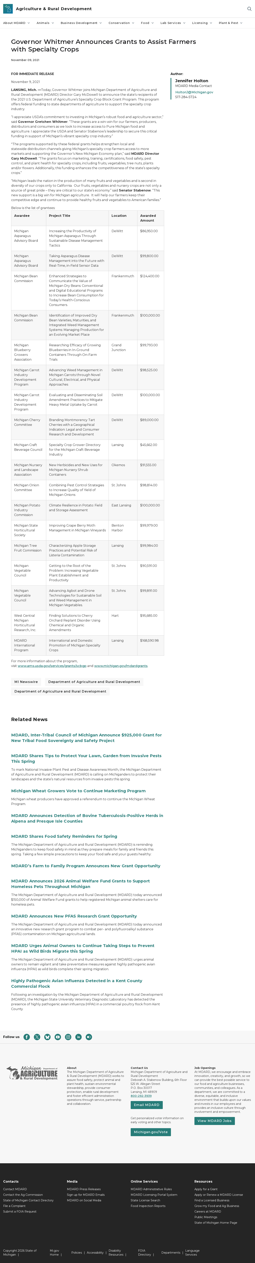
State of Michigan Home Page (215, 1223)
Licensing (202, 23)
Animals (45, 23)
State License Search (145, 1200)
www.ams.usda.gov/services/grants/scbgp (52, 666)
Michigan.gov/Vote (151, 1132)
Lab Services (173, 23)
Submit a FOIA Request (19, 1211)
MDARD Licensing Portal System (154, 1195)
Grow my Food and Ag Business (216, 1206)
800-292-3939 (141, 1096)
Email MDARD (147, 1105)
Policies (76, 1252)
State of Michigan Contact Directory (28, 1200)
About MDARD (16, 23)
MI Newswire (26, 682)
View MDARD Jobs (215, 1121)
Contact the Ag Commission (23, 1195)
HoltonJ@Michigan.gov (194, 92)
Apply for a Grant (206, 1189)
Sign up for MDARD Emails (86, 1195)
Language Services (192, 1252)
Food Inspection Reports (148, 1206)
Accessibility (95, 1252)
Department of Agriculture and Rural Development (94, 682)
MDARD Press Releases (84, 1189)
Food (147, 23)
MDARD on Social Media (84, 1200)
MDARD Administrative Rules (151, 1189)
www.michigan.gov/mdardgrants (121, 666)
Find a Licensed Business (211, 1200)
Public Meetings (205, 1217)
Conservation (122, 23)
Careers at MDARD (207, 1211)
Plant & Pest (231, 23)
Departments (170, 1252)
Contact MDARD (15, 1189)
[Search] (249, 8)
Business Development (81, 23)
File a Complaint (14, 1206)
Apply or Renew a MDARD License (218, 1195)
